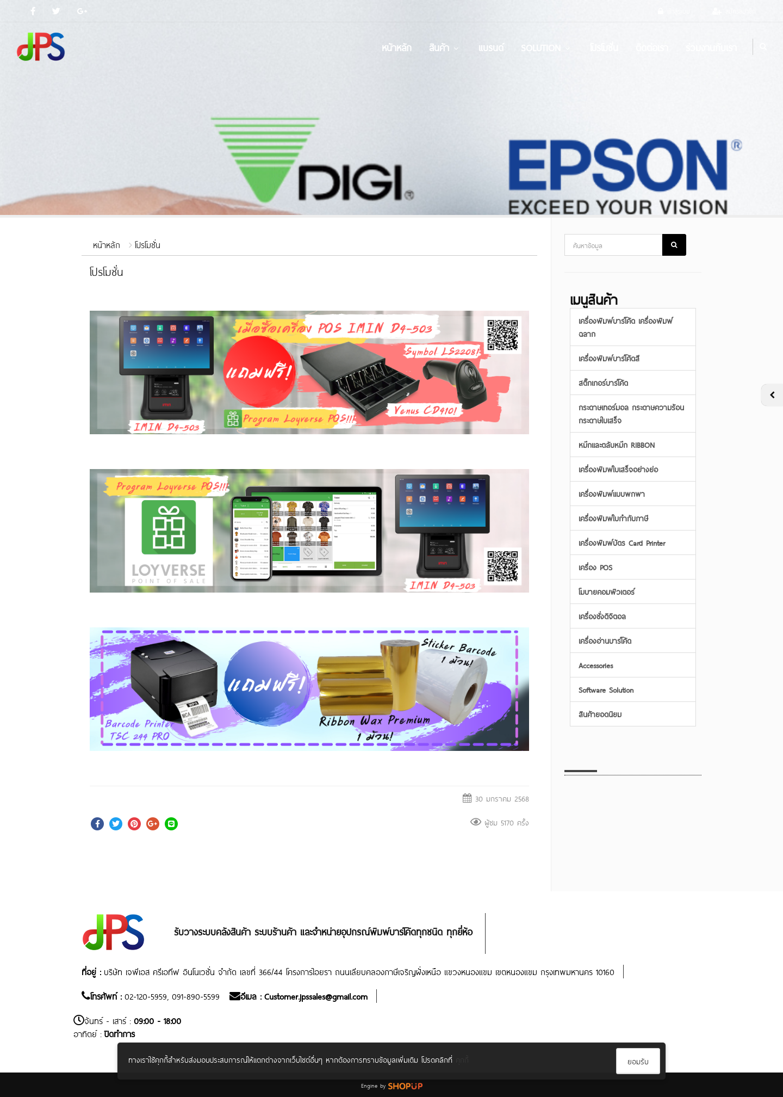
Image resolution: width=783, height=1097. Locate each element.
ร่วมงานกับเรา (711, 46)
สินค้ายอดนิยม (600, 713)
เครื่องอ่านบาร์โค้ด (605, 640)
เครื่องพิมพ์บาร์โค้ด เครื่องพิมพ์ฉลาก (626, 327)
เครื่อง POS (595, 566)
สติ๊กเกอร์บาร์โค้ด (603, 382)
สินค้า (445, 46)
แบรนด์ (491, 46)
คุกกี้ (462, 1059)
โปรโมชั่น (604, 46)
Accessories (596, 664)
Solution (547, 46)
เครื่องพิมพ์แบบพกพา (612, 493)
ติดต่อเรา (652, 46)
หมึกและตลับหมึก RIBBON (617, 444)
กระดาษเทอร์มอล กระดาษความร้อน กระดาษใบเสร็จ (631, 413)
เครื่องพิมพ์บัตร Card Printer (622, 542)
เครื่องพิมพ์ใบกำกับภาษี (613, 517)
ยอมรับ (638, 1061)
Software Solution (606, 689)
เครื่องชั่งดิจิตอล (602, 615)
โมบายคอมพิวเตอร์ (607, 591)
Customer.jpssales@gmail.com (316, 995)
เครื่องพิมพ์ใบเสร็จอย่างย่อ (618, 469)
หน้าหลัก (397, 46)
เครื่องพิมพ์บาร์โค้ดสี (609, 358)
